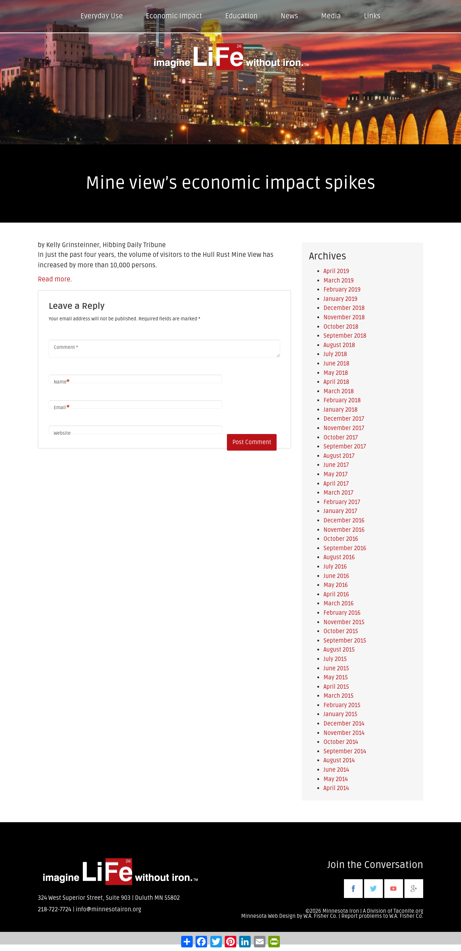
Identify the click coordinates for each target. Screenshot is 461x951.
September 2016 (344, 548)
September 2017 (344, 446)
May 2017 (335, 474)
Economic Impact (174, 16)
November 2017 (343, 428)
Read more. (55, 279)
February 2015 (341, 705)
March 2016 (338, 603)
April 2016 (336, 594)
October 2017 (340, 437)
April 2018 (336, 382)
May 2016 (335, 585)
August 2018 (339, 345)
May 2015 (335, 677)
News (289, 16)
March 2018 (338, 391)
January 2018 (340, 409)
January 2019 (340, 299)
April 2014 (336, 788)
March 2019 (338, 280)
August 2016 (339, 557)
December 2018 (343, 308)
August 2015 (339, 649)
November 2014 (343, 733)
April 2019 (336, 271)
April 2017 (336, 483)
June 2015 (336, 668)
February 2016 (342, 613)
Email (62, 408)
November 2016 (343, 530)
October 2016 (340, 539)
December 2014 (343, 723)
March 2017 (338, 492)
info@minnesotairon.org (108, 909)
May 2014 (335, 779)
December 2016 (343, 520)
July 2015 (334, 659)
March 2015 (338, 696)
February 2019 (342, 289)
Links (372, 16)
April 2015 (336, 687)
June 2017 (336, 465)
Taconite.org (408, 911)
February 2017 (341, 502)
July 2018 (335, 354)
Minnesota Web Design (268, 916)
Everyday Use (102, 16)
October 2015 (340, 631)
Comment (66, 347)
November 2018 (343, 317)
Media (331, 16)
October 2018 (340, 326)
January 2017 (340, 511)
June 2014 (336, 769)
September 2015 (344, 640)
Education (241, 16)
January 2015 (340, 714)
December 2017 (343, 418)
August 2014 (339, 760)
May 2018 (335, 373)
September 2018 (344, 335)
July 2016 (335, 566)
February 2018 (342, 400)
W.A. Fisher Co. (406, 916)
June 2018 (336, 363)
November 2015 (343, 622)
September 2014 (344, 751)
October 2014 (340, 742)
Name (62, 382)
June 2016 (336, 576)
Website (62, 433)
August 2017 (338, 456)
